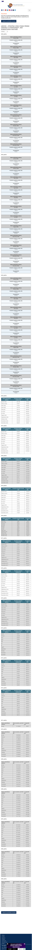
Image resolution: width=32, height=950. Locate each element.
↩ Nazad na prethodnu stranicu (9, 21)
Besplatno (3, 937)
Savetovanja (4, 940)
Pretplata (3, 939)
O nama (3, 936)
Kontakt (3, 943)
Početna (3, 935)
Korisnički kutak (4, 942)
